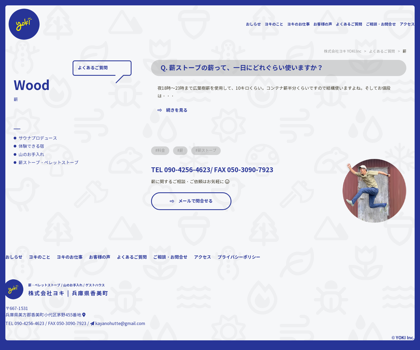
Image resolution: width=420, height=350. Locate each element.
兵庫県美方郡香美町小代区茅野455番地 (45, 314)
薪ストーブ (207, 150)
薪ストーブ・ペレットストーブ (48, 162)
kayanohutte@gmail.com (117, 323)
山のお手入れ (31, 154)
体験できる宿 (31, 146)
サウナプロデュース (37, 138)
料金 (161, 150)
